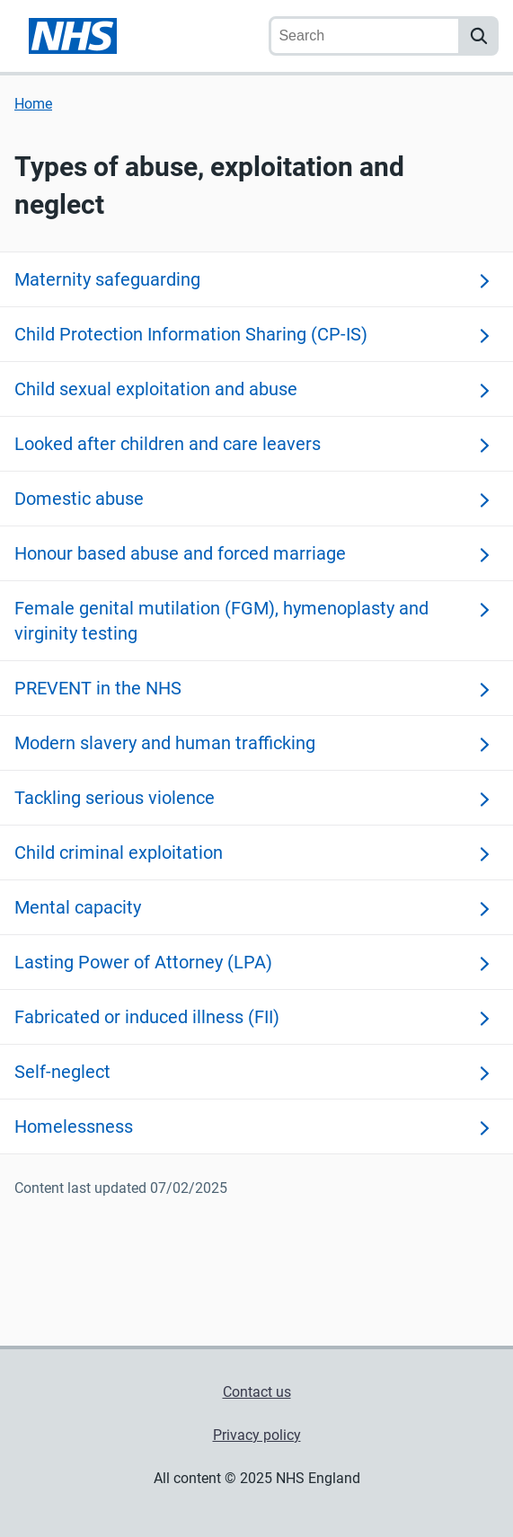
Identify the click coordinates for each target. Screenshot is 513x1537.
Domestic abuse (79, 498)
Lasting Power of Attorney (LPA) (143, 962)
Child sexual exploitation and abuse (155, 389)
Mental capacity (77, 907)
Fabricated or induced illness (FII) (146, 1017)
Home (33, 103)
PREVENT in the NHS (97, 688)
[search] (479, 36)
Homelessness (73, 1126)
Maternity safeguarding (107, 279)
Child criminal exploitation (118, 852)
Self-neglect (62, 1071)
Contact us (257, 1391)
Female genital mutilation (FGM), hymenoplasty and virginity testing (221, 620)
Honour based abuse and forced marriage (180, 553)
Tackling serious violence (114, 797)
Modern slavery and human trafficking (164, 743)
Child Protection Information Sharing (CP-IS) (190, 334)
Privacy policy (257, 1435)
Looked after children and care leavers (167, 444)
